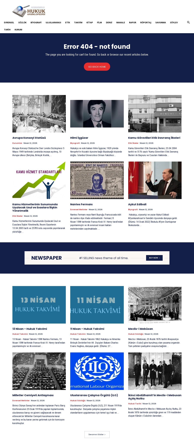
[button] (188, 22)
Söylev (174, 22)
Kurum (18, 29)
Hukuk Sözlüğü (135, 334)
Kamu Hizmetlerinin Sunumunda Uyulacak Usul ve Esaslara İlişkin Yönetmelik (35, 208)
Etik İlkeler (133, 143)
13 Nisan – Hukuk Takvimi (29, 329)
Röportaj (145, 22)
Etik (67, 22)
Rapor (132, 22)
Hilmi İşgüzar (79, 138)
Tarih (7, 29)
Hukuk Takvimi (20, 334)
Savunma (160, 22)
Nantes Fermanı (81, 204)
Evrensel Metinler (79, 210)
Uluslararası (53, 22)
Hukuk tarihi (134, 404)
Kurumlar (17, 143)
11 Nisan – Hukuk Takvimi (87, 329)
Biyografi (36, 22)
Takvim (78, 22)
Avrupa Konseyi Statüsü (29, 138)
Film (99, 22)
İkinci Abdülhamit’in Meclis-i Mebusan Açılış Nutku (154, 397)
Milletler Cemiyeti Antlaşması (33, 395)
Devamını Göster (97, 434)
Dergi (109, 22)
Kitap (90, 22)
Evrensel (9, 22)
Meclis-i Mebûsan (140, 329)
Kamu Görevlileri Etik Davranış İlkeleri (154, 138)
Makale (120, 22)
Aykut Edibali (137, 204)
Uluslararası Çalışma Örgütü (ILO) (94, 395)
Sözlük (22, 22)
